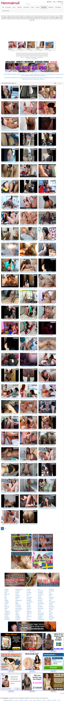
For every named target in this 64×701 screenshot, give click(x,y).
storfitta (6, 600)
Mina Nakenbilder (49, 74)
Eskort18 (38, 75)
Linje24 (5, 74)
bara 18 (40, 605)
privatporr (17, 616)
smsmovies (40, 594)
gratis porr (7, 594)
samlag (17, 614)
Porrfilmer (57, 77)
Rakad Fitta (47, 77)
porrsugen (40, 602)
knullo (50, 614)
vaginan (6, 589)
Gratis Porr (42, 77)
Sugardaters (24, 79)
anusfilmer (40, 606)
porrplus (29, 589)
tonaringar (7, 606)
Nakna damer (30, 79)
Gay (54, 1)
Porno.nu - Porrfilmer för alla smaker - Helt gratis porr (32, 57)
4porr (6, 592)
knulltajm (17, 595)
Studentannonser (23, 77)
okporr (28, 609)
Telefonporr (42, 74)
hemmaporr (52, 617)
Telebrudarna (14, 74)
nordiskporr (7, 619)
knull (50, 600)
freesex (51, 619)
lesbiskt (51, 594)
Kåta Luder (7, 77)
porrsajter (29, 592)
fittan (28, 614)
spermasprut (41, 614)
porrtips (51, 605)
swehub (51, 603)
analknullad (40, 608)
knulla (39, 611)
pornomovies (18, 608)
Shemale (60, 1)
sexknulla (40, 598)
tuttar (6, 605)
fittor (50, 595)
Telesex (23, 74)
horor (39, 589)
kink (50, 611)
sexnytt (6, 603)
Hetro (50, 1)
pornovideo (18, 606)
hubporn (51, 616)
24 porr (39, 609)
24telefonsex (52, 602)
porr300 (51, 613)
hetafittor (17, 597)
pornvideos (29, 597)
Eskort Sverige (56, 74)
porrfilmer (17, 591)
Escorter (29, 77)
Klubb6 (34, 75)
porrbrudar (51, 591)
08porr (17, 603)
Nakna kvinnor (17, 77)
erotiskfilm (40, 592)
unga (6, 598)
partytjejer (7, 617)
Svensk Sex (52, 77)
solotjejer (7, 602)
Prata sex (27, 74)
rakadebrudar (41, 619)
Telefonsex (19, 74)
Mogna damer (36, 79)
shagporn (40, 617)
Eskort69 (11, 77)
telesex (6, 608)
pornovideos (30, 602)
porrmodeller (41, 603)
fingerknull (51, 597)
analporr (51, 609)
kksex (16, 598)
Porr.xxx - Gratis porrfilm (32, 58)
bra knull (29, 619)
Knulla (61, 77)
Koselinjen (32, 74)
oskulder (29, 606)
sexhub (28, 591)
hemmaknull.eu (10, 700)
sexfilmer (40, 600)
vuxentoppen (41, 613)
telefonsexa (18, 609)
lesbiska (7, 591)
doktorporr (29, 616)
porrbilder (29, 600)
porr (50, 592)
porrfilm (17, 592)
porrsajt (28, 594)
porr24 (17, 594)
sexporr (39, 597)
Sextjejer (26, 75)
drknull (28, 603)
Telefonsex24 (37, 74)
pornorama (40, 591)
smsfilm (40, 595)
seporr (17, 613)
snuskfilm (40, 616)
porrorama (51, 606)
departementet (19, 589)
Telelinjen (9, 74)
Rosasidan (31, 75)
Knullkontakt (34, 77)
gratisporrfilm (18, 600)
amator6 (51, 598)
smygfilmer (7, 611)
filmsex (17, 611)
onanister (29, 608)
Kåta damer (42, 79)
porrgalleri (51, 589)
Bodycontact (43, 75)
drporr (16, 602)
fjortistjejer (29, 613)
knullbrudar (18, 605)
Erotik (38, 77)
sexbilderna (7, 613)
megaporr (29, 611)
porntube (29, 598)
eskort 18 (51, 608)
